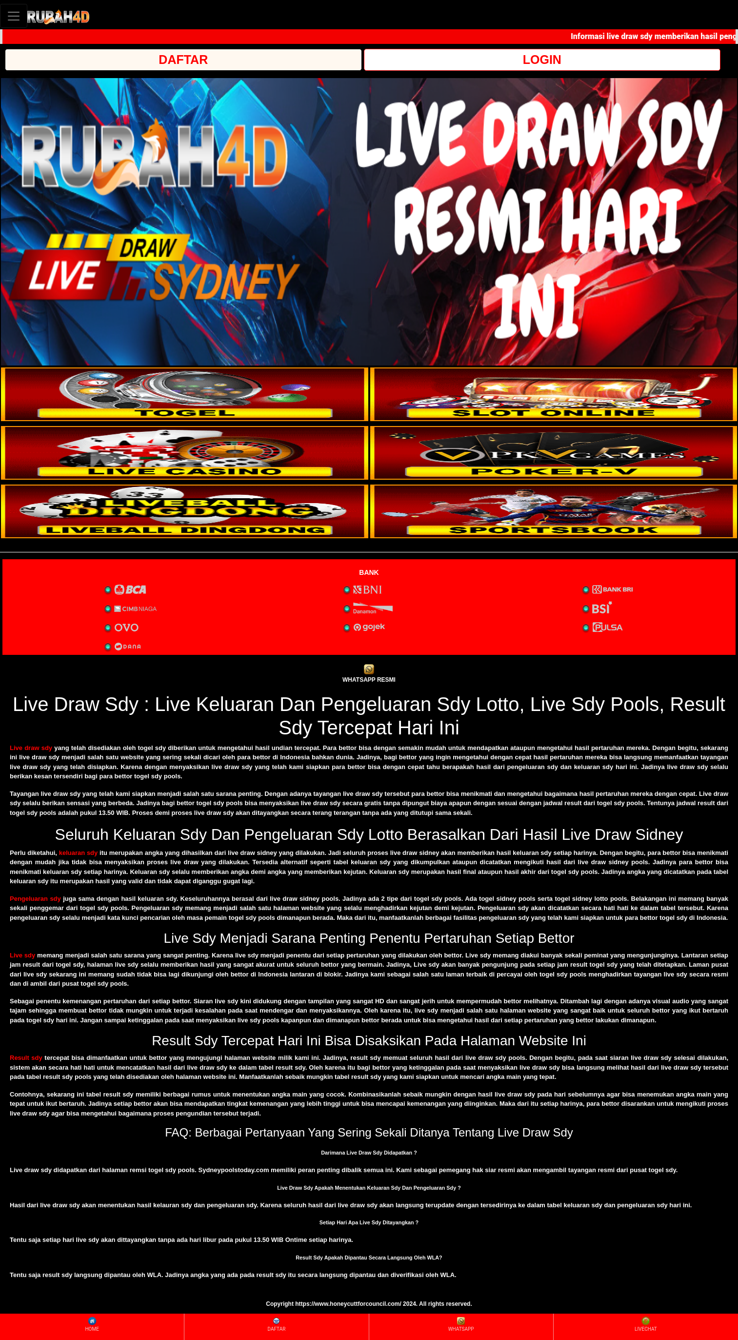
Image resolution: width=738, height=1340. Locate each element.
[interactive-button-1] (184, 394)
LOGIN (542, 59)
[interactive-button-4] (554, 453)
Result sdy (26, 1057)
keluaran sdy (78, 852)
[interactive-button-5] (184, 511)
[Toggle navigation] (13, 16)
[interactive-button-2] (554, 394)
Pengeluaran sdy (35, 898)
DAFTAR (183, 59)
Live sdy (22, 955)
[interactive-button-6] (554, 511)
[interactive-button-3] (184, 453)
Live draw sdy (31, 747)
